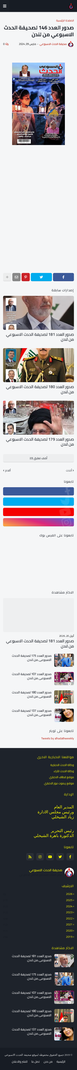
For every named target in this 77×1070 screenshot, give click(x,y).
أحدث (69, 470)
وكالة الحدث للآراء (64, 771)
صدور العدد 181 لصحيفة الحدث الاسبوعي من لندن (40, 337)
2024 (37, 906)
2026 (37, 894)
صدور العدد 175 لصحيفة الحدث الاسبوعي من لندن (32, 658)
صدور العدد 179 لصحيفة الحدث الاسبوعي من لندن (40, 442)
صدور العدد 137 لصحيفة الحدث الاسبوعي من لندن (32, 713)
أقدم (8, 470)
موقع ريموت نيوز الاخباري (59, 783)
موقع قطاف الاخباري (61, 777)
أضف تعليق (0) (38, 458)
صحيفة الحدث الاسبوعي (45, 870)
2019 (37, 936)
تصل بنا (35, 1062)
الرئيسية (60, 1062)
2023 (37, 912)
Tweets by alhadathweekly (57, 738)
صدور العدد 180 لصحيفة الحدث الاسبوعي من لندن (40, 389)
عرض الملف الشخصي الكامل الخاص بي (40, 875)
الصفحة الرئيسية (65, 20)
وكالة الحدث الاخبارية (62, 765)
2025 (37, 900)
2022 (37, 918)
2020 (37, 930)
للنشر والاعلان (20, 1062)
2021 (37, 924)
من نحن (48, 1062)
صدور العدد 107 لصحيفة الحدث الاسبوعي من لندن (32, 676)
